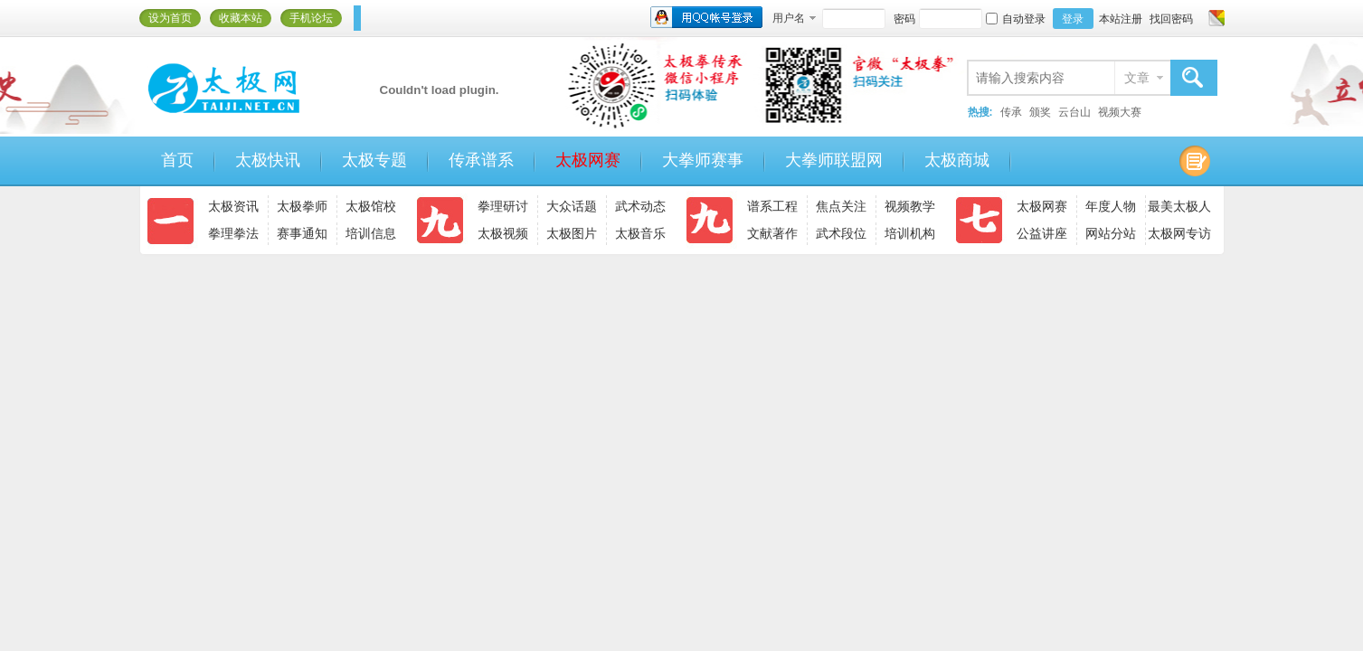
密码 (904, 19)
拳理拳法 (233, 233)
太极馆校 (370, 206)
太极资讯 (233, 206)
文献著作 (772, 233)
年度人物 (1110, 206)
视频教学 (910, 206)
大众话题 (571, 206)
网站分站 (1110, 233)
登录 (1073, 19)
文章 (1137, 78)
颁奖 (1040, 112)
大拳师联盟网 (834, 160)
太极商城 (956, 160)
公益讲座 (1042, 233)
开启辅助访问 (1199, 18)
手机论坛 (311, 18)
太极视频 (503, 233)
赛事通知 (302, 233)
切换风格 (1214, 18)
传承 (1011, 112)
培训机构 (910, 233)
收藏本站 (240, 18)
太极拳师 (302, 206)
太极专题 (374, 160)
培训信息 (370, 233)
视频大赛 (1119, 112)
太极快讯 (267, 160)
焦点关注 (841, 206)
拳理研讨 (503, 206)
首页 (177, 160)
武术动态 (640, 206)
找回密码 (1171, 19)
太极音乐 (640, 233)
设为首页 (170, 18)
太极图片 (571, 233)
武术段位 (841, 233)
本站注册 (1120, 19)
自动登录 (1016, 19)
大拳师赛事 (702, 160)
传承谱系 (481, 160)
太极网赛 (587, 160)
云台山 (1074, 112)
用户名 (788, 18)
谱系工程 (772, 206)
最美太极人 (1179, 206)
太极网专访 (1179, 233)
